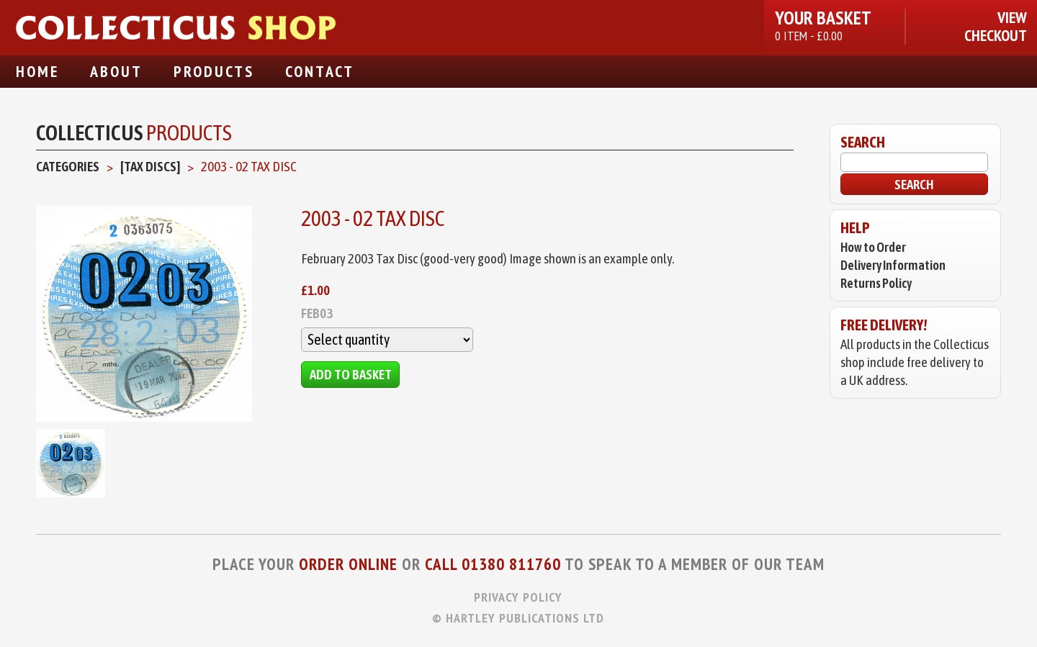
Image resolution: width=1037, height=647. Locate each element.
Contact (319, 71)
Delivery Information (893, 265)
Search (914, 184)
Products (214, 71)
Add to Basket (351, 374)
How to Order (873, 247)
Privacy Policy (518, 597)
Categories (67, 166)
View (1012, 18)
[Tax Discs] (150, 166)
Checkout (995, 36)
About (116, 71)
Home (37, 71)
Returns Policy (876, 283)
